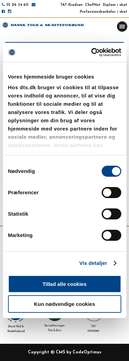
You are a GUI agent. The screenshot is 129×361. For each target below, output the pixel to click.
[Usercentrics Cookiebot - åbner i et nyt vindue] (92, 52)
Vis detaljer (93, 263)
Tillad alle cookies (64, 284)
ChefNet (92, 5)
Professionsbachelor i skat (103, 12)
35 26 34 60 (17, 5)
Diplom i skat (115, 5)
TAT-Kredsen (71, 5)
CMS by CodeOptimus (78, 352)
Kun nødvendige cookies (64, 304)
